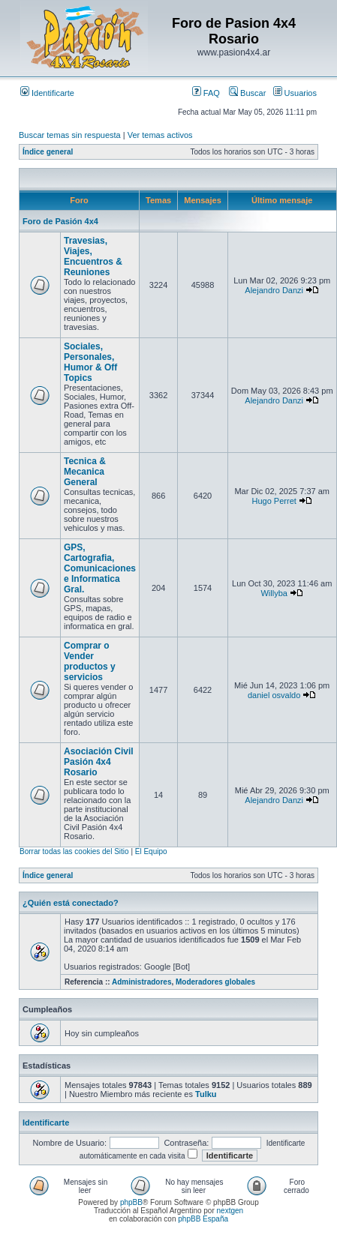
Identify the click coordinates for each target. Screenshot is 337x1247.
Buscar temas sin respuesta (70, 134)
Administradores (141, 982)
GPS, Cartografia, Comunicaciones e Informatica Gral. (100, 568)
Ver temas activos (160, 134)
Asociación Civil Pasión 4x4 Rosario (99, 762)
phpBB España (203, 1219)
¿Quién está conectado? (71, 902)
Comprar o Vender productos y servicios (90, 661)
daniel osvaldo (274, 695)
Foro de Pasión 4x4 (60, 221)
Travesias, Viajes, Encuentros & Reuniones (93, 256)
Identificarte (47, 92)
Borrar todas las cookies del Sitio (74, 851)
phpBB (131, 1202)
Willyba (273, 593)
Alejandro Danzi (274, 290)
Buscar (247, 92)
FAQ (206, 92)
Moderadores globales (215, 982)
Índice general (48, 152)
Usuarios (295, 92)
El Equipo (151, 851)
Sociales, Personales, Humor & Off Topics (90, 362)
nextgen (230, 1211)
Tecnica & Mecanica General (85, 471)
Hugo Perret (274, 500)
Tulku (206, 1094)
